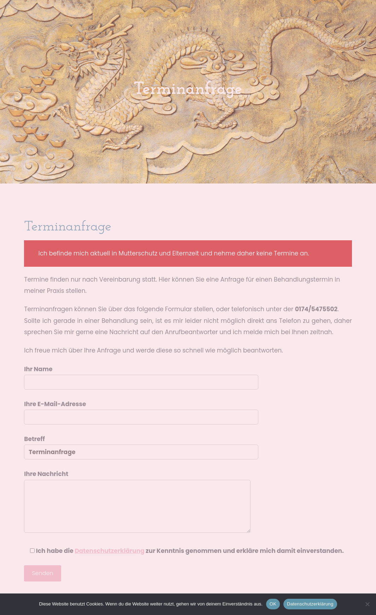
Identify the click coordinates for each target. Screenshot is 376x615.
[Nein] (367, 604)
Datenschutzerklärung (310, 604)
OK (273, 604)
